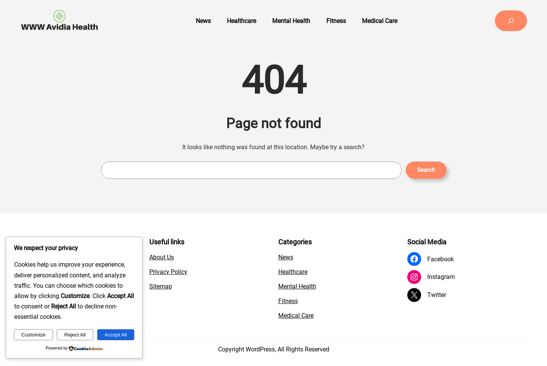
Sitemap (160, 286)
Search (426, 170)
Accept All (115, 335)
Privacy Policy (168, 271)
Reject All (75, 335)
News (285, 257)
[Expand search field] (511, 20)
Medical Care (296, 315)
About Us (161, 257)
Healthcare (292, 271)
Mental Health (297, 286)
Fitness (288, 301)
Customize (33, 335)
